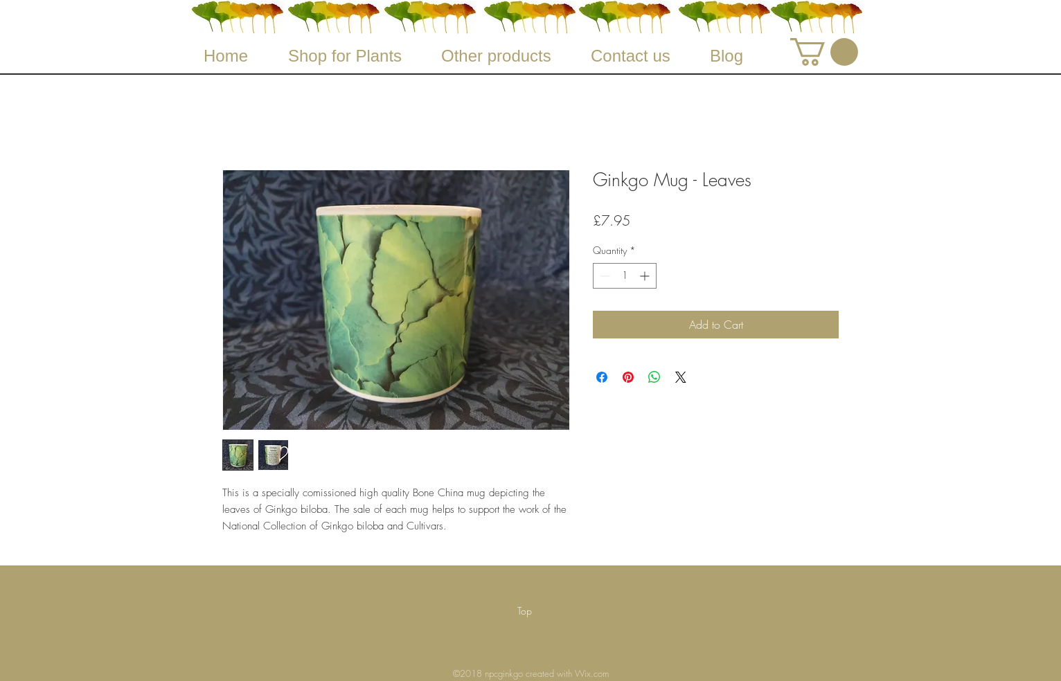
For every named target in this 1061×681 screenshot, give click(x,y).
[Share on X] (680, 377)
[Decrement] (603, 276)
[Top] (524, 611)
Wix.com (592, 673)
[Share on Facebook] (602, 377)
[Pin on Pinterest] (628, 377)
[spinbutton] (624, 276)
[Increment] (645, 276)
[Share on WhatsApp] (654, 377)
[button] (824, 52)
